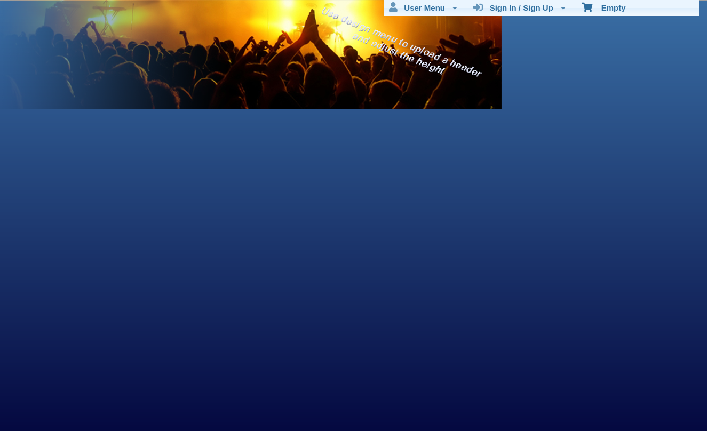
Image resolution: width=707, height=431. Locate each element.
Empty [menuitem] (604, 7)
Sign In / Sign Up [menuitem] (519, 7)
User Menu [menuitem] (423, 7)
